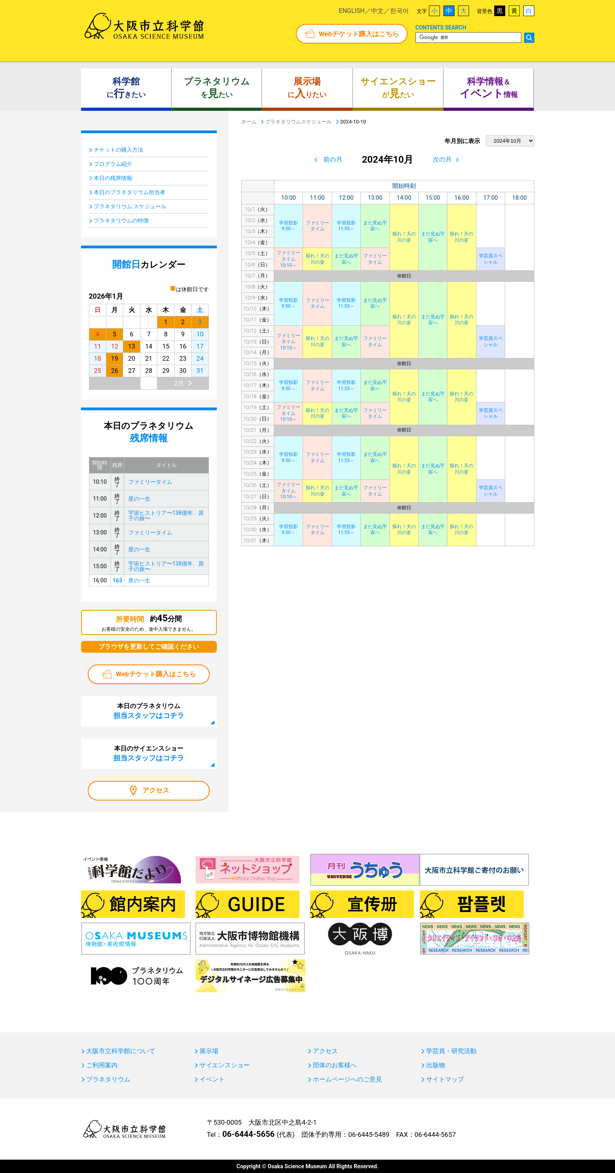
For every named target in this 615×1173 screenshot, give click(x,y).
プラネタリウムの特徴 (121, 220)
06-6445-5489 (369, 1134)
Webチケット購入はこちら (359, 34)
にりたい (307, 88)
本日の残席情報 (113, 178)
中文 (377, 11)
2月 (179, 383)
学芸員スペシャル (490, 259)
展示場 (208, 1051)
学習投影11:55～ (346, 226)
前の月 (332, 159)
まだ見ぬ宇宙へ (375, 226)
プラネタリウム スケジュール (130, 206)
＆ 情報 (489, 88)
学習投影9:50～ (288, 226)
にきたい (126, 88)
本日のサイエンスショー (148, 753)
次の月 (442, 159)
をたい (217, 88)
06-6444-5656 (248, 1134)
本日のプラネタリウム (148, 711)
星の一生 (139, 499)
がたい (398, 88)
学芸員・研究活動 (451, 1051)
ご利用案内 (102, 1065)
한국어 (399, 11)
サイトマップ (445, 1079)
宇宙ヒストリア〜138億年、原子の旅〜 (166, 515)
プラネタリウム (108, 1079)
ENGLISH (351, 11)
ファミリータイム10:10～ (288, 259)
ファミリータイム (317, 226)
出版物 (435, 1065)
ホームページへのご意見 (347, 1079)
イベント (212, 1079)
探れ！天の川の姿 (404, 237)
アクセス (155, 790)
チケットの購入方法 (118, 150)
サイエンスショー (224, 1065)
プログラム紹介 (113, 164)
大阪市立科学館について (120, 1051)
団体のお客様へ (335, 1065)
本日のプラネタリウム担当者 (129, 192)
